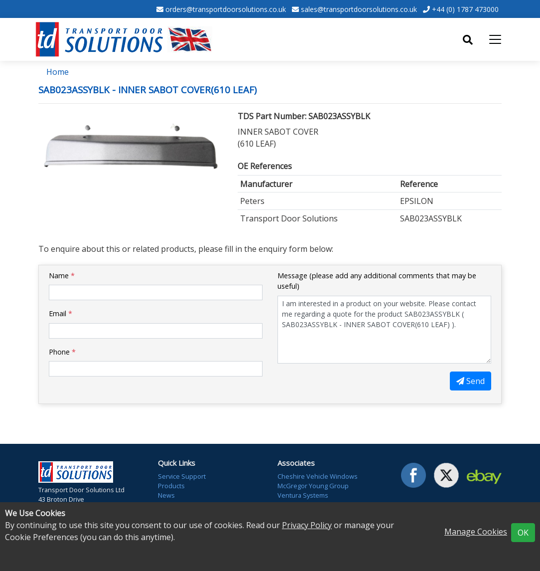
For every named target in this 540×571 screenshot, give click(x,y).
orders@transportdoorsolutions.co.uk (225, 9)
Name (62, 275)
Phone (62, 352)
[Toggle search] (467, 39)
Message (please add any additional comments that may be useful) (376, 281)
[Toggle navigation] (495, 39)
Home (57, 71)
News (166, 495)
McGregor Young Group (313, 485)
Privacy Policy (307, 525)
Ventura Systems (302, 495)
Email (60, 313)
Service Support (182, 476)
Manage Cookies (475, 531)
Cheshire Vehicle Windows (317, 476)
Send (470, 381)
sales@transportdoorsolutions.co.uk (359, 9)
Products (171, 485)
